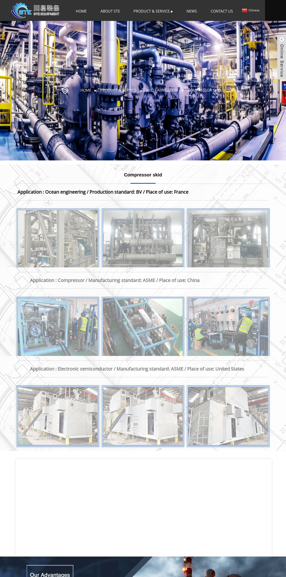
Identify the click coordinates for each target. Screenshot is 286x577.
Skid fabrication (162, 90)
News (191, 11)
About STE (110, 11)
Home (81, 11)
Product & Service (153, 11)
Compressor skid (204, 90)
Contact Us (222, 11)
